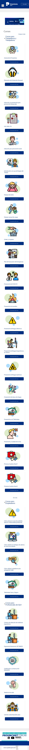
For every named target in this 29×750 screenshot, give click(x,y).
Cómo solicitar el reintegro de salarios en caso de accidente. (14, 545)
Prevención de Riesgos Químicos (13, 375)
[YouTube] (12, 738)
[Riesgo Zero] (18, 738)
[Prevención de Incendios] (14, 298)
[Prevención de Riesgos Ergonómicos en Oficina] (14, 343)
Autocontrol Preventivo (10, 58)
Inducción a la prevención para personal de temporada (12, 103)
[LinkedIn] (9, 738)
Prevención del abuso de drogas (12, 397)
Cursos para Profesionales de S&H (13, 604)
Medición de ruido (9, 692)
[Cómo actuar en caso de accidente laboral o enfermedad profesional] (14, 513)
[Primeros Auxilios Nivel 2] (14, 478)
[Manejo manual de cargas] (14, 209)
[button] (8, 22)
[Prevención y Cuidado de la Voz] (14, 433)
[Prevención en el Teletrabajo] (14, 411)
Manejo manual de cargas (11, 217)
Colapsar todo (21, 34)
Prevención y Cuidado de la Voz (12, 441)
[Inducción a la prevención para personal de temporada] (14, 94)
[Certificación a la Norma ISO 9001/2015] (14, 660)
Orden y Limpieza (9, 239)
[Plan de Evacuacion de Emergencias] (14, 253)
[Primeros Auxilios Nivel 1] (14, 456)
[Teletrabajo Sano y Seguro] (14, 584)
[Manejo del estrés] (14, 186)
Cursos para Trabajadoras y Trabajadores (10, 38)
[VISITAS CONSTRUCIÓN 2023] (14, 706)
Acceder (25, 4)
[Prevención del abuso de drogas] (14, 389)
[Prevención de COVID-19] (14, 276)
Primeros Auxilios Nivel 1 (11, 464)
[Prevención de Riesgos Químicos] (14, 366)
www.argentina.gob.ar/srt (10, 747)
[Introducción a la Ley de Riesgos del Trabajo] (14, 163)
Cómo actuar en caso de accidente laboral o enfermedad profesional (13, 521)
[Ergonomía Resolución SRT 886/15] (14, 638)
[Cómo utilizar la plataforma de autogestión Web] (14, 560)
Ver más (15, 497)
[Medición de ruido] (14, 684)
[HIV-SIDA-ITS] (14, 118)
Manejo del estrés (9, 195)
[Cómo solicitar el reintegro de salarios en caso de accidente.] (14, 536)
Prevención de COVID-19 (10, 284)
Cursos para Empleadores (10, 502)
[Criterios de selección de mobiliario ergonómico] (14, 614)
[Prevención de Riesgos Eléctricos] (14, 320)
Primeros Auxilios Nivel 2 (11, 486)
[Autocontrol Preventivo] (14, 50)
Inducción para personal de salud (13, 148)
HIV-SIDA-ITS (8, 126)
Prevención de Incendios (10, 306)
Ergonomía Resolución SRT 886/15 (13, 646)
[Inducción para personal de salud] (14, 140)
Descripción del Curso (14, 62)
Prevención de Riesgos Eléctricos (13, 328)
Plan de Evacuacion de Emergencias (13, 261)
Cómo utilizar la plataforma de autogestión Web (12, 569)
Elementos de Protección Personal (13, 80)
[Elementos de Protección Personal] (14, 72)
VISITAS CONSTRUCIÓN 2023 (12, 715)
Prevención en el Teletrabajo (11, 419)
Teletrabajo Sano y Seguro (11, 592)
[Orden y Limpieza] (14, 231)
